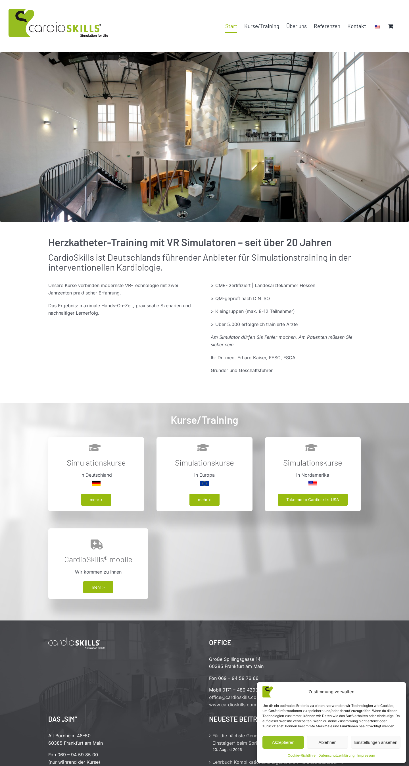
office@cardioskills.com (234, 697)
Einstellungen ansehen (375, 742)
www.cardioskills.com (232, 704)
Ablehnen (327, 742)
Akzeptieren (283, 742)
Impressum (366, 755)
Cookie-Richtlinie (302, 755)
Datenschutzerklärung (336, 755)
